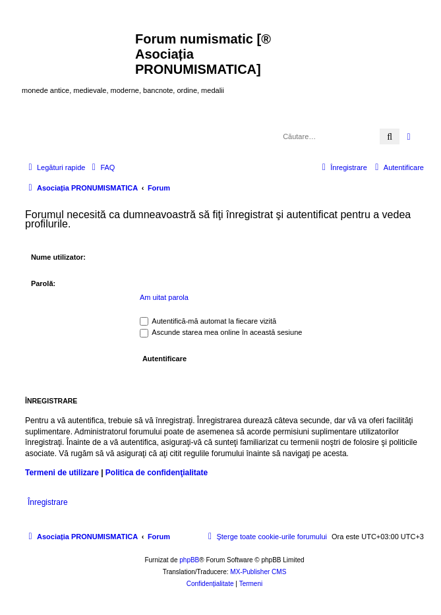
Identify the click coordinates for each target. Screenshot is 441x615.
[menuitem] (101, 167)
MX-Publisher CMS (258, 571)
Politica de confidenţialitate (156, 472)
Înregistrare (48, 502)
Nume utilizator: (58, 257)
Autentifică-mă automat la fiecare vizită (208, 321)
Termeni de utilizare (62, 472)
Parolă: (43, 283)
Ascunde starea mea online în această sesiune (221, 332)
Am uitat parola (164, 297)
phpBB (189, 560)
